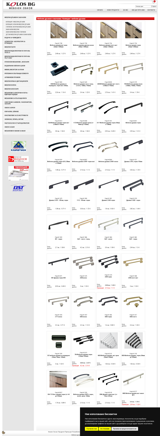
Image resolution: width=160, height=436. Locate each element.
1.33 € (137, 325)
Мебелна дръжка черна (133, 123)
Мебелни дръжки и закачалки (15, 17)
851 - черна (58, 239)
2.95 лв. (132, 131)
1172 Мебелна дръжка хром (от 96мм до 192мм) (83, 123)
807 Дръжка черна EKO (58, 278)
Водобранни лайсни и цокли (15, 66)
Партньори (68, 432)
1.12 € (88, 325)
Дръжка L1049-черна (108, 200)
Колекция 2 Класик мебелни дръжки (18, 24)
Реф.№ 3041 (133, 121)
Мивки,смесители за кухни (14, 69)
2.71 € (63, 325)
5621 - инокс (108, 239)
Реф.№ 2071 (58, 276)
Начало (50, 432)
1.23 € (88, 92)
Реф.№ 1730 (83, 43)
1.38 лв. (57, 170)
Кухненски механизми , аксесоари (17, 62)
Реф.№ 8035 (108, 82)
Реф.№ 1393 (58, 315)
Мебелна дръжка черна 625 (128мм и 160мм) (58, 162)
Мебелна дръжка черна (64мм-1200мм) (133, 46)
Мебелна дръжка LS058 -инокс (108, 161)
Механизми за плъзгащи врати (16, 98)
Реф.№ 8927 (58, 392)
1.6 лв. (107, 325)
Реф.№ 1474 (133, 198)
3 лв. (81, 286)
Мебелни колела (10, 85)
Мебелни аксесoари (11, 89)
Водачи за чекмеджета (13, 37)
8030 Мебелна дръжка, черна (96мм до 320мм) (133, 356)
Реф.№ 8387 (83, 159)
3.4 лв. (132, 92)
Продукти (61, 432)
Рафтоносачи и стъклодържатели (17, 123)
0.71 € (64, 170)
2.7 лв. (57, 247)
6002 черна (108, 317)
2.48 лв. (57, 54)
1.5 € (137, 247)
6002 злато (133, 317)
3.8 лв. (57, 131)
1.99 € (113, 247)
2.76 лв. (107, 92)
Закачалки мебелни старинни (16, 32)
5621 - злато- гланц (83, 239)
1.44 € (138, 209)
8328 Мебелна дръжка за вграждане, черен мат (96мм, (58, 84)
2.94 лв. (132, 247)
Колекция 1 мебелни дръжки (15, 22)
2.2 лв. (82, 325)
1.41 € (113, 92)
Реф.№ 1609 (83, 82)
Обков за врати (10, 107)
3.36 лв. (132, 170)
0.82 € (113, 325)
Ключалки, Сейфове (12, 111)
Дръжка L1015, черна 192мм (133, 161)
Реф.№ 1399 (58, 353)
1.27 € (64, 54)
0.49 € (113, 131)
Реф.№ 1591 (108, 121)
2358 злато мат (133, 278)
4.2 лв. (82, 247)
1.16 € (64, 92)
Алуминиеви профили (12, 77)
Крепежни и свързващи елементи (16, 73)
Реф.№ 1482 (133, 237)
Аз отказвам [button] (104, 429)
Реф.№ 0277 (133, 391)
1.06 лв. (107, 364)
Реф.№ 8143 (108, 392)
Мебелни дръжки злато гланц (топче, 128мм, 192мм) (83, 84)
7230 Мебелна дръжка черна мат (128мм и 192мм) (58, 123)
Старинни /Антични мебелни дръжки (18, 27)
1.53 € (87, 286)
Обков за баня (9, 127)
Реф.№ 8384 (108, 159)
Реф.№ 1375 (83, 276)
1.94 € (63, 131)
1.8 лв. (107, 209)
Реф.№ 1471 (133, 159)
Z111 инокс (58, 317)
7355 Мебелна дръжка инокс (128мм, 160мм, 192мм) (133, 84)
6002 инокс (83, 317)
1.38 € (63, 247)
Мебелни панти (10, 47)
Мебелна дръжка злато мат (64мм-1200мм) (108, 46)
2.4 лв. (82, 92)
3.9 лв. (107, 247)
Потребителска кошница (79, 432)
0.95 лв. (107, 131)
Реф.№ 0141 (108, 353)
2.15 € (88, 247)
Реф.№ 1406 (108, 315)
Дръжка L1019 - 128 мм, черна (58, 200)
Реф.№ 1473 (58, 198)
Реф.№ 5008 (83, 121)
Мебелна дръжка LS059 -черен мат (83, 161)
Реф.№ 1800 (58, 82)
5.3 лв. (57, 325)
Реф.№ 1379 (133, 82)
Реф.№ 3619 (83, 352)
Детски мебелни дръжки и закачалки (18, 34)
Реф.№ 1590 (83, 392)
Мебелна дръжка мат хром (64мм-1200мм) (58, 46)
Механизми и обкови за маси (15, 131)
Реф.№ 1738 (58, 43)
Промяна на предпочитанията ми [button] (124, 429)
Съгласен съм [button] (92, 429)
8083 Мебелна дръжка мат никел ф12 (133, 394)
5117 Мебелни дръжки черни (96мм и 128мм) (108, 123)
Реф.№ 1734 (133, 43)
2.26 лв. (57, 92)
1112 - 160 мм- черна (83, 200)
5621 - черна (133, 239)
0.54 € (113, 364)
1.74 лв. (57, 403)
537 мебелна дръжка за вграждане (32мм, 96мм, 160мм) (58, 356)
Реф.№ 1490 (83, 198)
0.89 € (64, 403)
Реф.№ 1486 (83, 237)
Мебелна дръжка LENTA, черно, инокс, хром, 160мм (83, 395)
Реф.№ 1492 (58, 237)
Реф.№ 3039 (58, 159)
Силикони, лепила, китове (14, 119)
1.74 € (137, 92)
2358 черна (108, 277)
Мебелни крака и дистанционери (16, 81)
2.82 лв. (132, 209)
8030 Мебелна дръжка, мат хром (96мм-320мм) (108, 356)
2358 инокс (83, 278)
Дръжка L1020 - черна (133, 200)
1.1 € (88, 170)
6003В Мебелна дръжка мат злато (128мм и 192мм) (108, 84)
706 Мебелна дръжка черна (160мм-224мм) (83, 355)
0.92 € (113, 209)
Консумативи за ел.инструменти (16, 115)
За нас (55, 432)
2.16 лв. (82, 170)
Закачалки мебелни (12, 29)
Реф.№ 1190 (133, 353)
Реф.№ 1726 (108, 43)
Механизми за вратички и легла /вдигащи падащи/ (16, 93)
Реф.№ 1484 (108, 237)
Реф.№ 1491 (108, 198)
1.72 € (138, 170)
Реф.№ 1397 (83, 315)
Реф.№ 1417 (133, 315)
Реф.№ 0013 (58, 121)
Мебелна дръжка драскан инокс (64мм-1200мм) (83, 46)
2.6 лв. (132, 325)
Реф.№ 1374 (108, 275)
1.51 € (138, 131)
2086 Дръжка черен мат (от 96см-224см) (108, 395)
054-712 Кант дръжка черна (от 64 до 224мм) (58, 395)
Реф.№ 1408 (133, 276)
